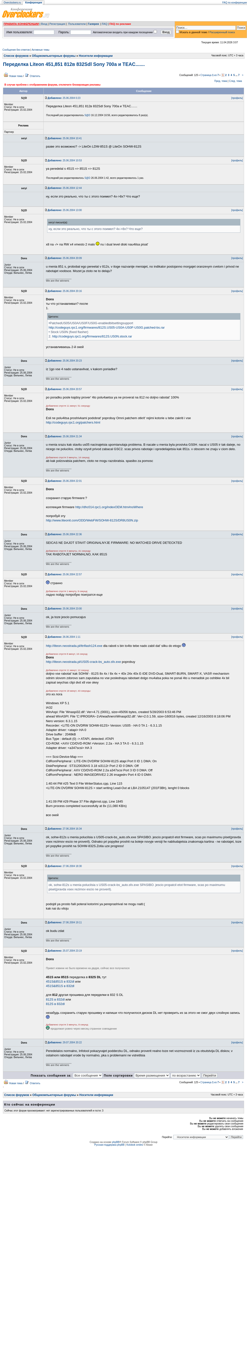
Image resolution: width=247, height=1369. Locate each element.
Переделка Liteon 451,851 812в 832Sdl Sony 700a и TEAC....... (74, 64)
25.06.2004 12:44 (65, 188)
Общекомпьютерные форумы (54, 56)
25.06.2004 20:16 (65, 291)
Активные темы (40, 49)
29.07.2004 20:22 (65, 1042)
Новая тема (15, 76)
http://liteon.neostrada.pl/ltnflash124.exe (74, 646)
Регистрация (57, 23)
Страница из (209, 75)
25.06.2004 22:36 (65, 534)
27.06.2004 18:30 (65, 866)
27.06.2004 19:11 (65, 922)
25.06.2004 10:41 (65, 138)
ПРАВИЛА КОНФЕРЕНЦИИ (21, 23)
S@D (87, 115)
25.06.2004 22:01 (65, 481)
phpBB (115, 1142)
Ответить (35, 76)
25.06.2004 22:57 (65, 574)
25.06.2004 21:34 (65, 436)
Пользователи (77, 23)
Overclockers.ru (12, 2)
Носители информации (96, 56)
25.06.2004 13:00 (65, 210)
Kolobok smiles (134, 1144)
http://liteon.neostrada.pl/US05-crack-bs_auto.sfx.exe (83, 662)
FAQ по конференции (234, 2)
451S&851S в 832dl (60, 981)
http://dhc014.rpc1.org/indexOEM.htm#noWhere (109, 507)
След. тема (235, 81)
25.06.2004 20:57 (65, 389)
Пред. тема (220, 81)
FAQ (104, 23)
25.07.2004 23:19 (65, 950)
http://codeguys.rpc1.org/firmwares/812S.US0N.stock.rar (92, 336)
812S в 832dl (55, 999)
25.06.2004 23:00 (65, 608)
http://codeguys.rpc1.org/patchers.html (73, 422)
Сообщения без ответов (16, 49)
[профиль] (237, 98)
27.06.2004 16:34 (65, 828)
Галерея (93, 23)
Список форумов (16, 56)
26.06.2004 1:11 (64, 637)
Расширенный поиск (222, 32)
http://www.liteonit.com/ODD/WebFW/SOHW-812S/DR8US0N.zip (92, 520)
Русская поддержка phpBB (109, 1144)
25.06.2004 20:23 (65, 360)
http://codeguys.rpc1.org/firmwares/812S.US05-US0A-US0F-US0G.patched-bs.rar (107, 327)
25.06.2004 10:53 (65, 160)
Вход (44, 23)
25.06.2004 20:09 (65, 258)
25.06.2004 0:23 (64, 98)
